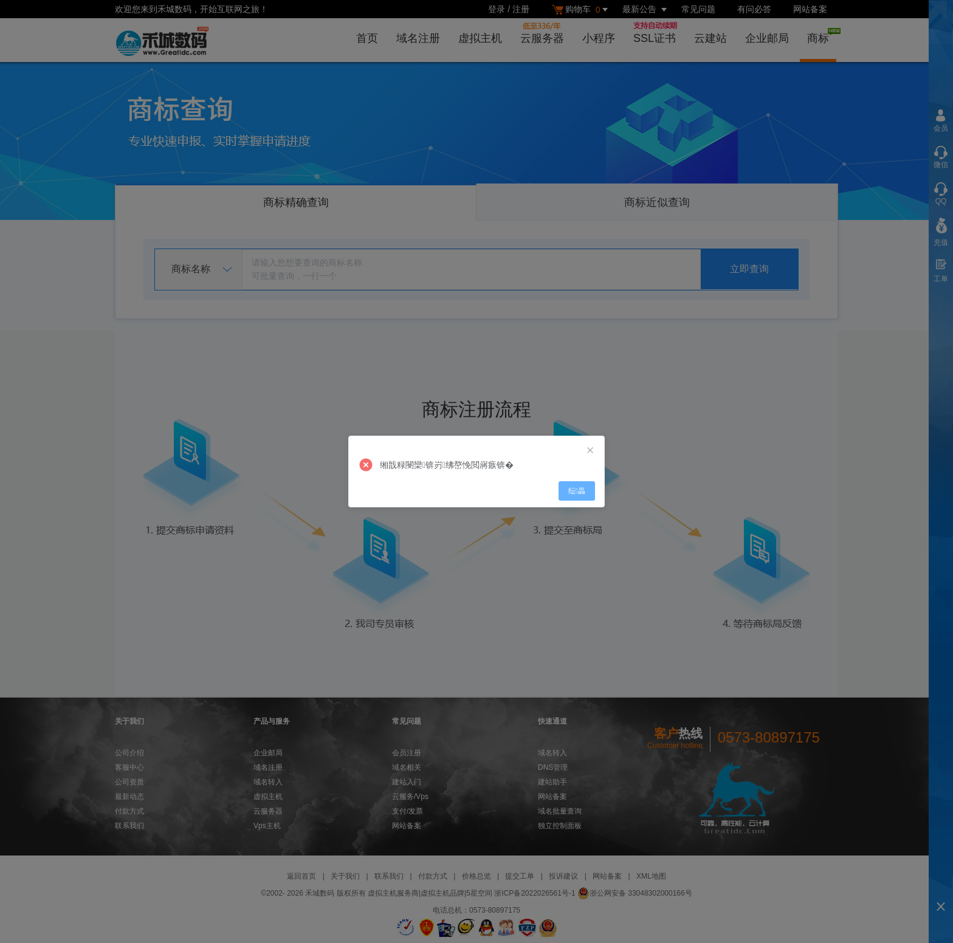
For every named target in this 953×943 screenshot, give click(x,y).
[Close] (590, 450)
